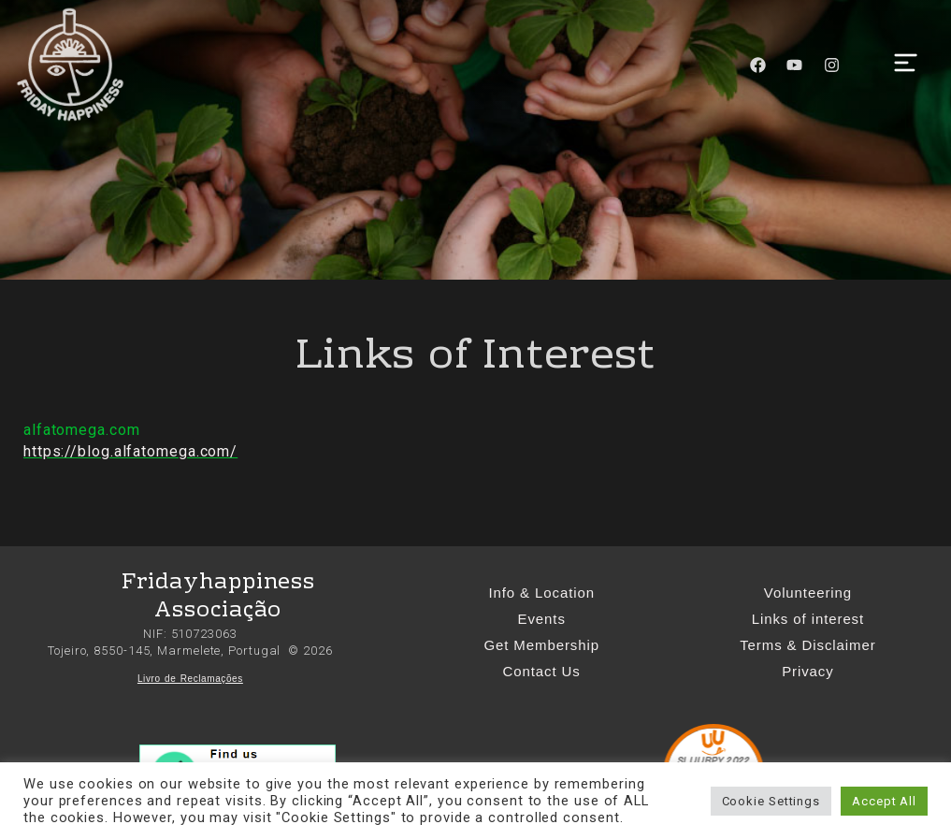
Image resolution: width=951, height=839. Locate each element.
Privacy (807, 671)
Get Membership (540, 645)
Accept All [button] (884, 801)
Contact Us (542, 671)
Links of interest (808, 619)
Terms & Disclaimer (807, 645)
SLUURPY (700, 761)
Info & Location (541, 592)
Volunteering (808, 592)
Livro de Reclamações (190, 678)
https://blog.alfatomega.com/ (130, 451)
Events (542, 619)
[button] (905, 65)
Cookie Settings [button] (771, 801)
